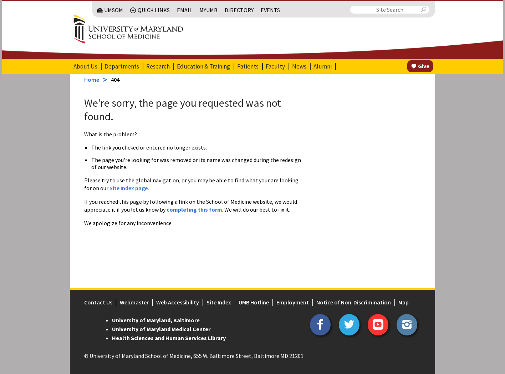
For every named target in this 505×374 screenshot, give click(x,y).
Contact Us (98, 302)
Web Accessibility (177, 302)
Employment (292, 302)
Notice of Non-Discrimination (353, 302)
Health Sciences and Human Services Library (169, 338)
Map (403, 302)
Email (184, 10)
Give (423, 66)
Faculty (275, 66)
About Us (85, 66)
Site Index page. (129, 188)
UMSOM (113, 10)
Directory (239, 10)
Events (270, 10)
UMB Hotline (254, 302)
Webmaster (134, 302)
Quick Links (154, 10)
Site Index (218, 302)
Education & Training (203, 66)
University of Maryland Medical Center (161, 329)
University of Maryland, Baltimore (156, 320)
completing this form (194, 209)
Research (158, 66)
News (299, 66)
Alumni (322, 66)
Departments (121, 66)
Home (91, 79)
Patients (248, 66)
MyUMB (208, 10)
